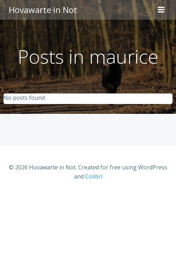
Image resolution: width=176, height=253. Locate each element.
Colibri (93, 176)
